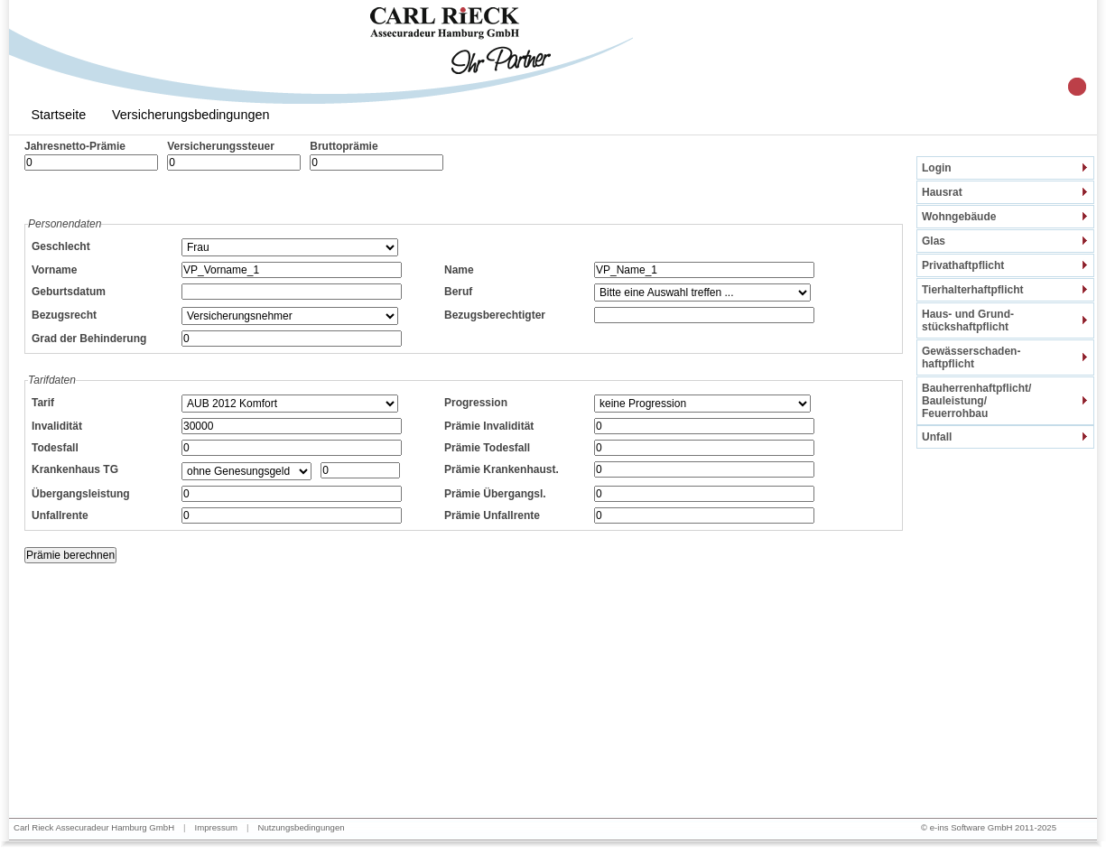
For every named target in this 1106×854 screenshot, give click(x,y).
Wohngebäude (959, 216)
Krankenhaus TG (75, 469)
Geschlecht (61, 246)
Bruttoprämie (343, 146)
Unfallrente (60, 515)
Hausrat (942, 192)
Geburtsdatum (69, 291)
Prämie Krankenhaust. (501, 469)
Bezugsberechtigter (494, 315)
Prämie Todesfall (487, 447)
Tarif (43, 402)
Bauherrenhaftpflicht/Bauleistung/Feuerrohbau (976, 401)
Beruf (458, 291)
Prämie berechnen (70, 555)
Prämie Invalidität (489, 426)
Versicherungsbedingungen (190, 114)
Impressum (216, 827)
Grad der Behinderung (89, 338)
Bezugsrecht (64, 315)
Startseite (58, 114)
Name (459, 270)
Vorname (54, 270)
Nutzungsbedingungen (301, 827)
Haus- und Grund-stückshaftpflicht (968, 320)
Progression (475, 402)
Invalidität (57, 426)
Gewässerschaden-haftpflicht (971, 357)
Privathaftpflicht (963, 265)
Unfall (937, 437)
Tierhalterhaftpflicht (972, 289)
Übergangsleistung (81, 493)
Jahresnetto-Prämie (74, 146)
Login (937, 168)
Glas (933, 241)
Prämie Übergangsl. (495, 493)
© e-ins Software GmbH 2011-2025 (988, 827)
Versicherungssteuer (220, 146)
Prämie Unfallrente (492, 515)
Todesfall (55, 447)
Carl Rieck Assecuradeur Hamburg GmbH (94, 827)
